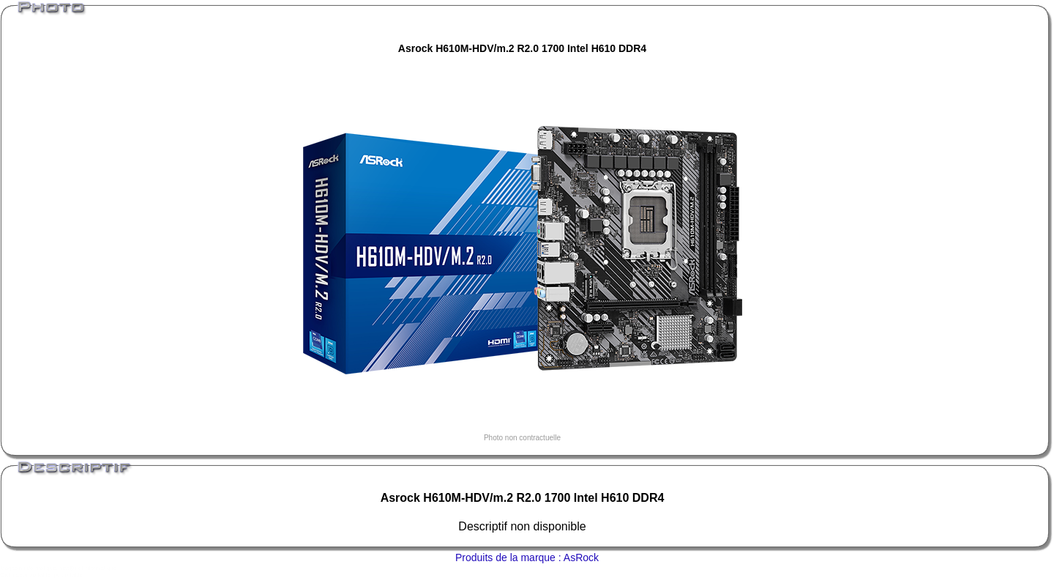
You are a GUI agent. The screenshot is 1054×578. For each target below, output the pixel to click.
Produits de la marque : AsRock (527, 557)
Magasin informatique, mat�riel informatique (58, 568)
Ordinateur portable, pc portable (41, 574)
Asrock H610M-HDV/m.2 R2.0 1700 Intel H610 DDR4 (522, 48)
